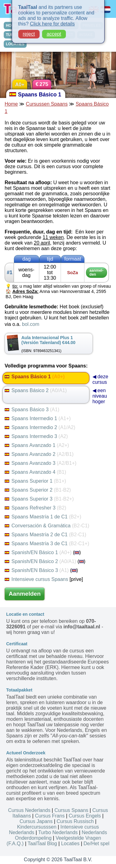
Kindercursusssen (36, 827)
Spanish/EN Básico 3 (37, 570)
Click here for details (52, 22)
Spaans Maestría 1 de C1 (43, 516)
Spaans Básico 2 (36, 390)
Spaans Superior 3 (39, 498)
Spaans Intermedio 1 (38, 418)
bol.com (30, 324)
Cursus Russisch (75, 821)
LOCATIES (15, 44)
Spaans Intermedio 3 (36, 436)
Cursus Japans (36, 821)
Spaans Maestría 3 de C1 (47, 543)
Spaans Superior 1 (35, 481)
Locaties (70, 843)
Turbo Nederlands (58, 832)
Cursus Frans (50, 815)
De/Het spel (97, 843)
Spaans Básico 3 (32, 409)
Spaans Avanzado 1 (37, 445)
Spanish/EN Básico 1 (38, 552)
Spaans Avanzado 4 (35, 472)
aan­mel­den (96, 272)
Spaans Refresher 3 (35, 507)
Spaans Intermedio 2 (40, 427)
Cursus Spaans (71, 810)
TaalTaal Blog (42, 843)
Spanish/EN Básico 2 (40, 561)
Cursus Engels (85, 815)
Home (11, 104)
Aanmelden (25, 593)
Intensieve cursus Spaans (36, 579)
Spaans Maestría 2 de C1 (45, 534)
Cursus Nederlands (29, 810)
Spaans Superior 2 (38, 490)
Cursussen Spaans (47, 104)
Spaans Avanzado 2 (39, 454)
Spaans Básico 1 (35, 376)
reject (29, 32)
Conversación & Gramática (47, 525)
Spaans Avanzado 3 (40, 463)
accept (54, 32)
